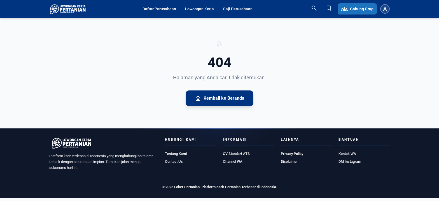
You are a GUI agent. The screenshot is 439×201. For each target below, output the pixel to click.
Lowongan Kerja (199, 9)
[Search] (314, 9)
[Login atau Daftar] (385, 9)
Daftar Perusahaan (159, 9)
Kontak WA (347, 154)
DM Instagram (349, 161)
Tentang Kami (176, 154)
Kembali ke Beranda (219, 98)
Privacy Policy (292, 154)
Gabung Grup (357, 9)
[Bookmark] (328, 9)
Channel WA (232, 161)
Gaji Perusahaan (238, 9)
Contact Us (174, 161)
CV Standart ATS (236, 154)
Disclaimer (289, 161)
